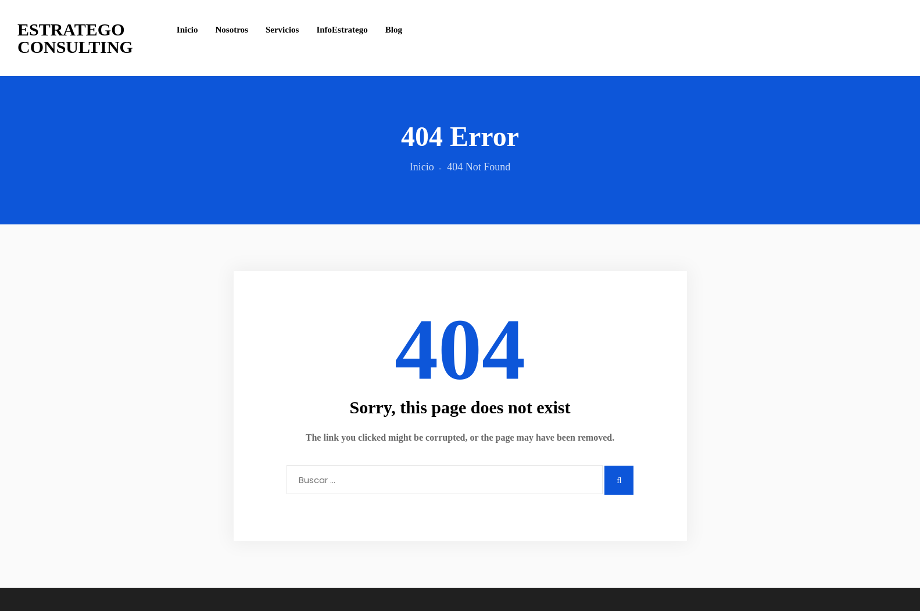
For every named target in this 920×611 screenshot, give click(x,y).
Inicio (187, 29)
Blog (393, 29)
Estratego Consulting (75, 38)
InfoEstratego (341, 29)
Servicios (282, 29)
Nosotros (232, 29)
